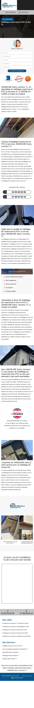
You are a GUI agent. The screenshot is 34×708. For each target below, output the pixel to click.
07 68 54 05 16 (23, 12)
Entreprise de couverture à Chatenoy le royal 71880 (16, 636)
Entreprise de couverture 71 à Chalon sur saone (15, 623)
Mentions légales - (27, 675)
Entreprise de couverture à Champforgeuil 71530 (15, 626)
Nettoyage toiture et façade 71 (10, 655)
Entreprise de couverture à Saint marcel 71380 (15, 633)
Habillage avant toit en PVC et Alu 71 (12, 645)
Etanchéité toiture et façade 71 (10, 652)
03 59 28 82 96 (10, 12)
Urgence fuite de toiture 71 (9, 658)
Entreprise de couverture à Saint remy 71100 (14, 629)
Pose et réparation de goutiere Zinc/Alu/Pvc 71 (15, 649)
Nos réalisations (7, 19)
